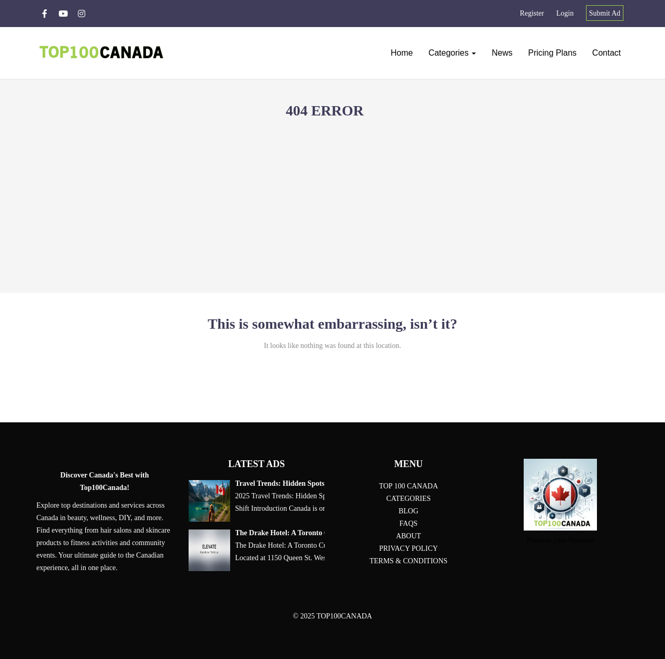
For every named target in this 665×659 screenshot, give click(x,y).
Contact (606, 52)
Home (402, 52)
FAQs (409, 523)
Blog (408, 511)
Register (532, 13)
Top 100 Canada (408, 486)
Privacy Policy (408, 548)
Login (565, 13)
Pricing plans (552, 52)
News (501, 52)
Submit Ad (604, 13)
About (408, 536)
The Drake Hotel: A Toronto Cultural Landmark (311, 533)
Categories (452, 52)
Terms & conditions (408, 561)
